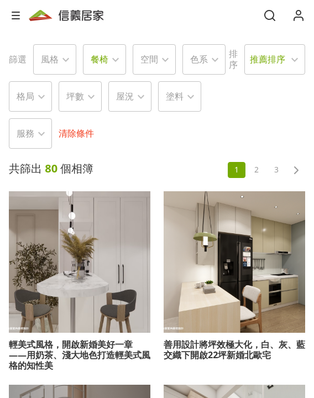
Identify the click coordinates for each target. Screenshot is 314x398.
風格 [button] (50, 59)
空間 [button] (149, 59)
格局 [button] (25, 96)
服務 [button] (25, 133)
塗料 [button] (175, 96)
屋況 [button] (125, 96)
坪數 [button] (75, 96)
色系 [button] (199, 59)
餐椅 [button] (99, 59)
